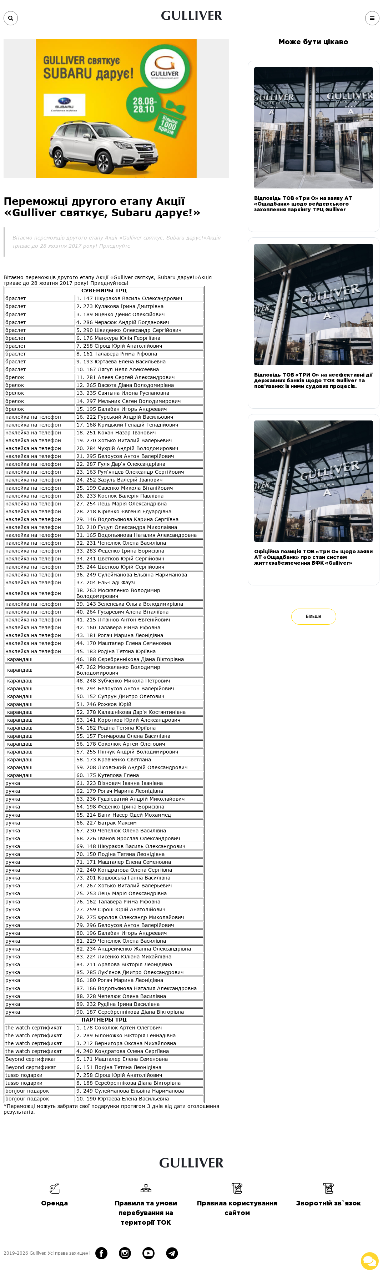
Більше (314, 617)
